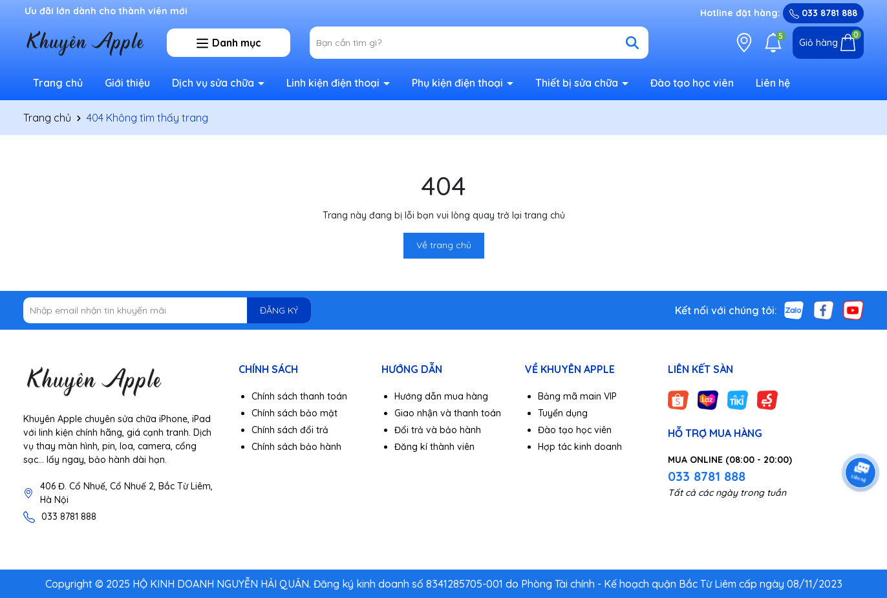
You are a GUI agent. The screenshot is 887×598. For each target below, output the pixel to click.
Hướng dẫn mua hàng (441, 396)
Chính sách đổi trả (289, 430)
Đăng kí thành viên (434, 447)
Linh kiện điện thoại (334, 82)
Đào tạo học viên (692, 82)
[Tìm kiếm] (632, 43)
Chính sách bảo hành (296, 447)
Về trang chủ (443, 245)
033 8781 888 (823, 13)
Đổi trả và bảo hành (437, 430)
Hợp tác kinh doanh (580, 447)
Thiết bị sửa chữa (578, 82)
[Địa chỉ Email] (167, 310)
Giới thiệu (127, 82)
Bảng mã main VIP (577, 396)
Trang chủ (58, 82)
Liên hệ (773, 82)
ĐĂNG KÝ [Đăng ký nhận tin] (279, 310)
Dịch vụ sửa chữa (214, 82)
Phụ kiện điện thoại (459, 82)
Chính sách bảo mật (294, 413)
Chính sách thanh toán (299, 396)
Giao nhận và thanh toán (447, 413)
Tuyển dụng (563, 413)
